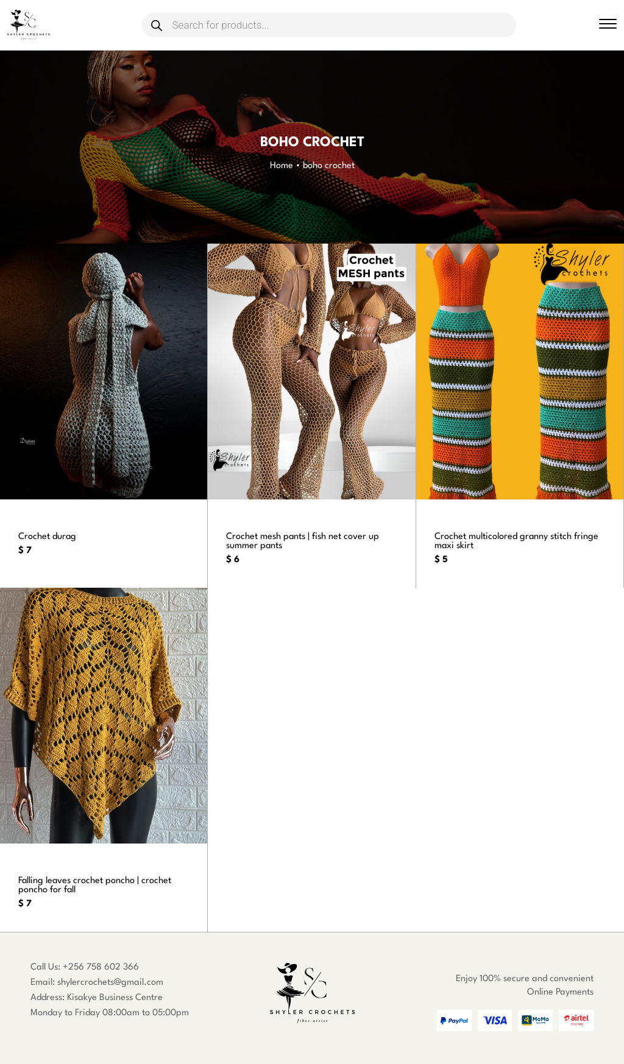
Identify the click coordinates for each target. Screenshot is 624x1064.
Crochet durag (47, 536)
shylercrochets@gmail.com (110, 982)
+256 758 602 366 (101, 967)
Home (281, 166)
